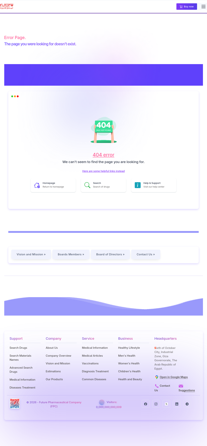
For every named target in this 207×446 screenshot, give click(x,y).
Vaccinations (90, 363)
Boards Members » (71, 254)
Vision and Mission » (31, 254)
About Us (52, 347)
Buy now (187, 6)
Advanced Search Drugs (21, 370)
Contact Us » (147, 254)
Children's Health (129, 371)
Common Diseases (94, 379)
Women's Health (129, 363)
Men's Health (126, 355)
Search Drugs (18, 347)
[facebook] (145, 403)
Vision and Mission (58, 363)
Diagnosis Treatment (95, 371)
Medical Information (22, 379)
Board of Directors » (111, 254)
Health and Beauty (130, 379)
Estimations (53, 371)
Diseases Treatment (22, 387)
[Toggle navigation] (203, 6)
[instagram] (156, 403)
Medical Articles (92, 355)
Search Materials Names (20, 358)
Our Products (54, 379)
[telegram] (187, 403)
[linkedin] (176, 403)
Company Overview (58, 355)
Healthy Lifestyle (129, 347)
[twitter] (166, 403)
